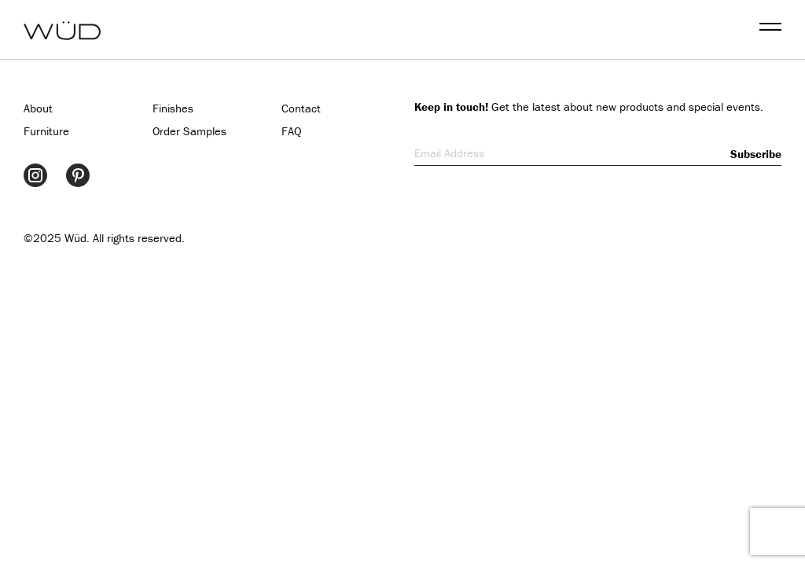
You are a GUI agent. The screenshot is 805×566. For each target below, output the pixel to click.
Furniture (46, 130)
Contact (301, 108)
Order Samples (189, 130)
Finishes (173, 108)
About (38, 108)
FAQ (291, 130)
